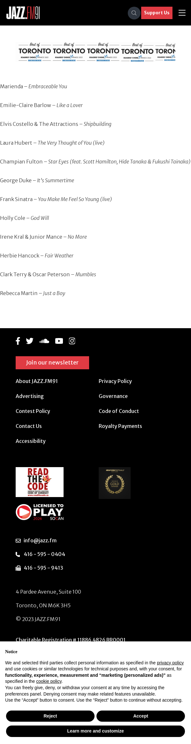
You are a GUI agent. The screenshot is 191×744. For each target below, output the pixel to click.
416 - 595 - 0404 (44, 554)
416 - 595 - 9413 (43, 568)
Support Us (157, 13)
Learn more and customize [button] (95, 730)
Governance (113, 396)
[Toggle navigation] (182, 12)
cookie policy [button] (48, 681)
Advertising (30, 396)
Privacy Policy (115, 381)
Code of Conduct (119, 411)
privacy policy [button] (170, 662)
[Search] (134, 13)
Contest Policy (33, 411)
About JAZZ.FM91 (37, 381)
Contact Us (29, 426)
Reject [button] (50, 716)
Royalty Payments (120, 426)
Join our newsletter (52, 362)
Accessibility (31, 441)
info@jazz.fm (40, 540)
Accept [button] (140, 716)
